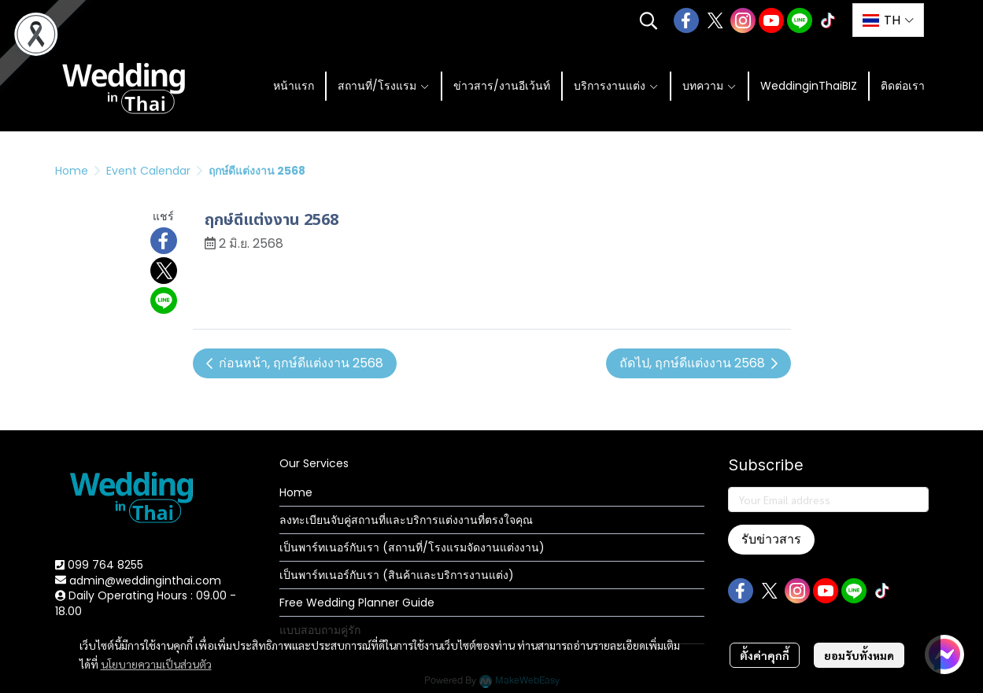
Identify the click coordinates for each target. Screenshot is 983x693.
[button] (648, 20)
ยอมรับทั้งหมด (859, 655)
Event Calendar (148, 171)
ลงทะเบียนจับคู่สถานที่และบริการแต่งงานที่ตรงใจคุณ (406, 520)
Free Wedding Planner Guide (356, 602)
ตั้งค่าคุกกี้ (764, 655)
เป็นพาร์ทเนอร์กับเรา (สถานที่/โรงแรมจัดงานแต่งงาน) (412, 547)
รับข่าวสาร (771, 539)
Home (71, 171)
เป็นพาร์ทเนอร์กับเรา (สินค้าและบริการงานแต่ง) (396, 575)
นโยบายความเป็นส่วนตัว (156, 664)
